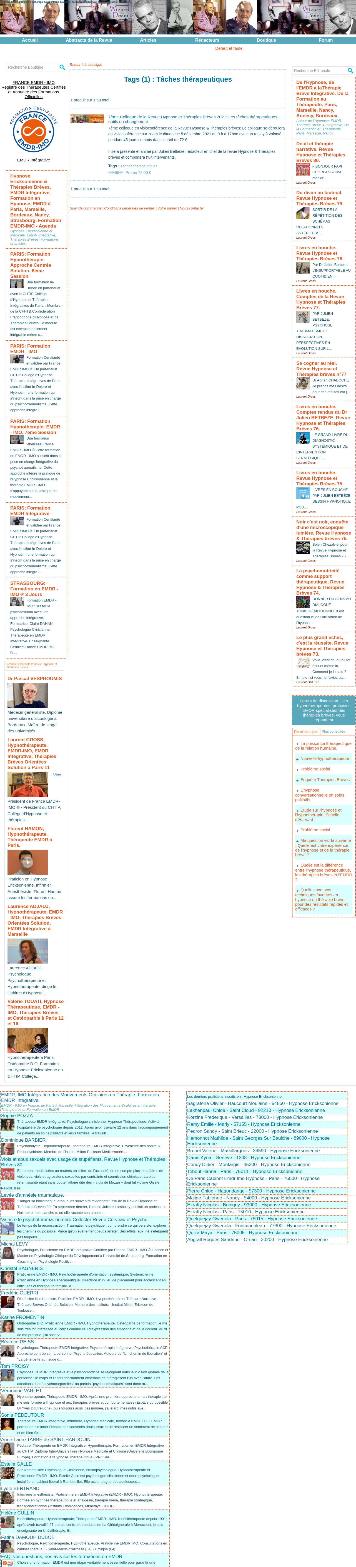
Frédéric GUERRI (19, 1199)
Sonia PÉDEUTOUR (22, 1333)
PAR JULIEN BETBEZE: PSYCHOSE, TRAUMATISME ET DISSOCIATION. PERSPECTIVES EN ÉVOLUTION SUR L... (315, 290)
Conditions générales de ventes (125, 213)
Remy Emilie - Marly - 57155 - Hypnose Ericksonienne (243, 1031)
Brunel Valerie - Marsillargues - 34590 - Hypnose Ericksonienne (253, 1057)
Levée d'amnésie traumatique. (32, 1102)
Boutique (266, 40)
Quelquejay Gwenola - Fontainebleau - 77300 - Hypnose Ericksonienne (261, 1132)
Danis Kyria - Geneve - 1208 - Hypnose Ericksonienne (243, 1064)
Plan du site (173, 1559)
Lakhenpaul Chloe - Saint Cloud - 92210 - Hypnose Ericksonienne (256, 1017)
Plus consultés (307, 680)
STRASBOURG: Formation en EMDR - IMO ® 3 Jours (34, 567)
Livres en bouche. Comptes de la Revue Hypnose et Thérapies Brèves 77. (321, 263)
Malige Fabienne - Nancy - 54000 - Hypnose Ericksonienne (249, 1104)
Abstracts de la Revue (89, 40)
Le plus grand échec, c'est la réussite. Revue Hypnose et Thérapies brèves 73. (322, 581)
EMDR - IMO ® (225, 1556)
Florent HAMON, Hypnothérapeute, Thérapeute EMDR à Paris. (34, 785)
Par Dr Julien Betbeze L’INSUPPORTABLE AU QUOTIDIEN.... (331, 238)
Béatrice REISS (17, 1248)
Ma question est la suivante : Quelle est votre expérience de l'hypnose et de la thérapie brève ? (323, 789)
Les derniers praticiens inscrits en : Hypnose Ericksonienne (238, 1003)
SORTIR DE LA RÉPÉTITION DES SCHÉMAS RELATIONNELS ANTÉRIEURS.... (320, 192)
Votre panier (160, 213)
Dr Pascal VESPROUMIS (29, 655)
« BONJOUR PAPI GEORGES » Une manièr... (328, 146)
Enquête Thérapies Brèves (323, 728)
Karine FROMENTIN (22, 1224)
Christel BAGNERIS (22, 1175)
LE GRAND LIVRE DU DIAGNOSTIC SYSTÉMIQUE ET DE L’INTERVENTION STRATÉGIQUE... (323, 397)
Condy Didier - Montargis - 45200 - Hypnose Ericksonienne (248, 1071)
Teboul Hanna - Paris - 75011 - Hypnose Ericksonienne (244, 1078)
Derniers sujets (308, 669)
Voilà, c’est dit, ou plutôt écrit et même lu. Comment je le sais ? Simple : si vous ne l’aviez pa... (323, 602)
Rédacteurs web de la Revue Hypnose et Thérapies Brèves (31, 642)
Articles (148, 40)
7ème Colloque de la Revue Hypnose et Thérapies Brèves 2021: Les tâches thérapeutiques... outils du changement (187, 119)
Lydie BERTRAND (20, 1413)
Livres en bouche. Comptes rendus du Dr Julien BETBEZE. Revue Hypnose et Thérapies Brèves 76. (323, 374)
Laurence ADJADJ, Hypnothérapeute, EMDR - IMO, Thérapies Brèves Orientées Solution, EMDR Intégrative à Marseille (31, 856)
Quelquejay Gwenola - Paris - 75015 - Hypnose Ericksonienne (252, 1125)
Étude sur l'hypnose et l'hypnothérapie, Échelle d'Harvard (317, 758)
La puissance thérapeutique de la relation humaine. (321, 695)
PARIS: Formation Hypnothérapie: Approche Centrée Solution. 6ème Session (34, 225)
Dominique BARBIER (23, 1047)
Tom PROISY (15, 1273)
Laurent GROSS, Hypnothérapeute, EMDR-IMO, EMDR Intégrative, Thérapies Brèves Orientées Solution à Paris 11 (35, 721)
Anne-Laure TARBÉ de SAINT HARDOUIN (46, 1358)
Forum (326, 40)
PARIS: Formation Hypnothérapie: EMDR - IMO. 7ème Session (32, 396)
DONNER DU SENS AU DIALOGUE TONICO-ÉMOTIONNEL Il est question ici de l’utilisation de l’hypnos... (322, 550)
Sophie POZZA (17, 1022)
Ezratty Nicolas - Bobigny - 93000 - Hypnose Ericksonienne (249, 1111)
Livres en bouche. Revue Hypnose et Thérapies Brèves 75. (323, 428)
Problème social (314, 718)
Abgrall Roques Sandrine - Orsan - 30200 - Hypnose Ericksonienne (257, 1146)
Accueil (30, 40)
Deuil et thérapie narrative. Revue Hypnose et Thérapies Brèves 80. (322, 131)
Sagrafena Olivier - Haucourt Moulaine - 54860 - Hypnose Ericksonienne (263, 1010)
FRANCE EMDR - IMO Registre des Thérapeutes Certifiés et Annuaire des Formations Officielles (33, 85)
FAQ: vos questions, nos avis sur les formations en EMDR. (62, 1480)
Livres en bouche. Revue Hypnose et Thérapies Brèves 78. (323, 222)
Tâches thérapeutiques (140, 167)
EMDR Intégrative (34, 150)
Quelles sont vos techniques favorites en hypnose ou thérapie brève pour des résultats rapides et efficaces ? (323, 832)
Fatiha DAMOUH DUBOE (28, 1461)
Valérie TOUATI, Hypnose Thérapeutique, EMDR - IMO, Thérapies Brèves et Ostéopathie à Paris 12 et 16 (33, 928)
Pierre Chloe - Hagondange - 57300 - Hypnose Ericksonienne (251, 1098)
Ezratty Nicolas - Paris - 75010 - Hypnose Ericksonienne (246, 1118)
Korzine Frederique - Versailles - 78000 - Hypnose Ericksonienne (255, 1024)
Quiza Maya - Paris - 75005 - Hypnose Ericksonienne (243, 1139)
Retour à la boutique (85, 64)
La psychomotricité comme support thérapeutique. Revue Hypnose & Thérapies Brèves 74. (322, 526)
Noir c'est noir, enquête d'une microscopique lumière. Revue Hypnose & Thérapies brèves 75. (323, 476)
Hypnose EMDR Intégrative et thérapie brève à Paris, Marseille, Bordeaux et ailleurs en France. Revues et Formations (66, 2)
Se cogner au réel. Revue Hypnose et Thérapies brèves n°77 (323, 326)
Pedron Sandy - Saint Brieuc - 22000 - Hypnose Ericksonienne (252, 1038)
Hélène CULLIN (17, 1437)
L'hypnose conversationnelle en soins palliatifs (322, 740)
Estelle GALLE (16, 1382)
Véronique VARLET (21, 1303)
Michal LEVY (14, 1151)
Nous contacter (183, 213)
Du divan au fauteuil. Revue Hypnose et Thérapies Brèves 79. (323, 171)
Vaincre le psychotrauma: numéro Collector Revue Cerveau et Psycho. (75, 1126)
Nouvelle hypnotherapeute (323, 708)
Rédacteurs (207, 40)
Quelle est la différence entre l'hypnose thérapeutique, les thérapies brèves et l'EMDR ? (322, 810)
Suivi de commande (84, 213)
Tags (187, 1559)
